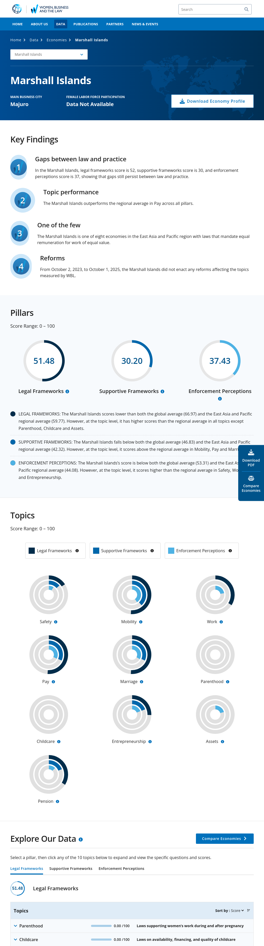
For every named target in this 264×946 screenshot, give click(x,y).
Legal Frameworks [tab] (26, 869)
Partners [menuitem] (114, 24)
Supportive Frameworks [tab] (70, 869)
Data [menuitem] (60, 24)
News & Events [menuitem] (145, 24)
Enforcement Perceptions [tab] (121, 869)
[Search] (215, 9)
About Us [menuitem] (39, 24)
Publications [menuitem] (85, 24)
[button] (248, 910)
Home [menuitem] (17, 24)
